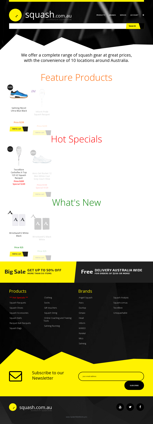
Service (123, 15)
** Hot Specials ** (18, 300)
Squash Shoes (16, 310)
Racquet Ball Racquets (20, 325)
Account (134, 15)
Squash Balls (15, 320)
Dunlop (82, 310)
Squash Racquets (17, 305)
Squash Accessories (18, 315)
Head (81, 320)
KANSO (82, 330)
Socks (47, 305)
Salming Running (52, 328)
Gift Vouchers (50, 310)
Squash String (50, 315)
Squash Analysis (121, 300)
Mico (80, 340)
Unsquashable (120, 315)
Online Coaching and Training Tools (57, 322)
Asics (81, 305)
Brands (112, 15)
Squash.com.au (120, 305)
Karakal (82, 335)
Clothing (48, 300)
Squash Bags (15, 330)
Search (135, 26)
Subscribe (134, 385)
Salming (82, 345)
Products (100, 15)
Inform (81, 325)
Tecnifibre (118, 310)
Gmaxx (81, 315)
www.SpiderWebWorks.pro (76, 417)
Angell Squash (85, 300)
